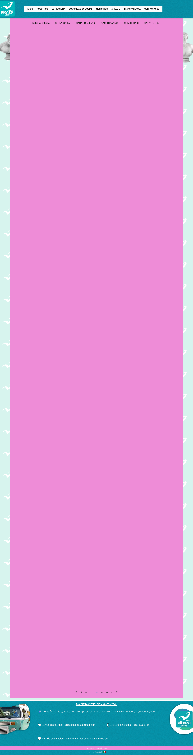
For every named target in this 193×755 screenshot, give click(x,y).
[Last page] (117, 692)
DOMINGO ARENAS (85, 23)
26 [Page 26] (107, 692)
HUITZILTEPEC (131, 23)
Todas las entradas (41, 23)
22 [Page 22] (86, 692)
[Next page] (112, 692)
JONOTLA (148, 23)
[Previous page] (81, 692)
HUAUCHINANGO (109, 23)
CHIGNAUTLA (62, 23)
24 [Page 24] (96, 692)
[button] (158, 23)
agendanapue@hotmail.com (79, 724)
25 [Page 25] (102, 692)
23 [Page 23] (91, 692)
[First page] (76, 692)
